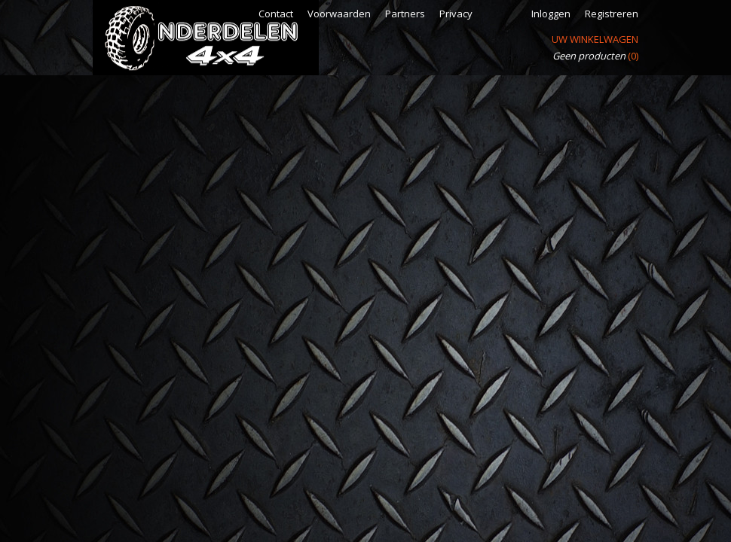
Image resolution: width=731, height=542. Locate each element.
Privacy (456, 13)
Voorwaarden (339, 13)
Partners (405, 13)
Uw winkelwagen (595, 39)
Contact (275, 13)
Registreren (611, 13)
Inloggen (550, 13)
